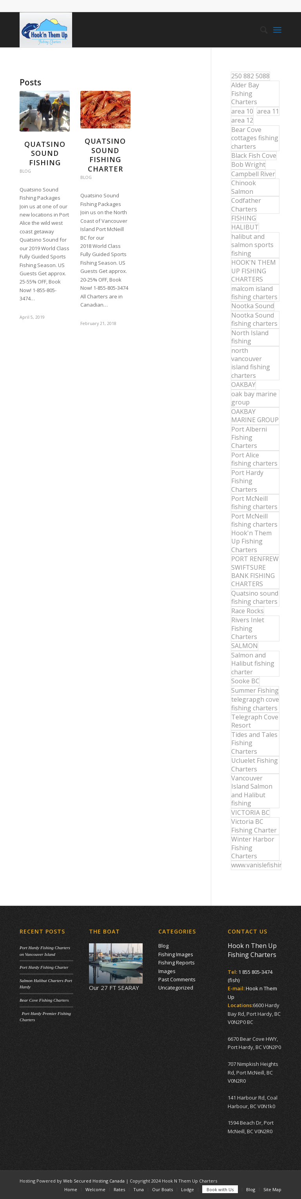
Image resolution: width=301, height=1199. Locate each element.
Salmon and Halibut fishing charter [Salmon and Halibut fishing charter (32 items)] (252, 663)
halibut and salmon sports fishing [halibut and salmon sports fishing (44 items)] (252, 245)
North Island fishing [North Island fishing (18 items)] (249, 337)
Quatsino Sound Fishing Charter (105, 154)
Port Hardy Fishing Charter (44, 967)
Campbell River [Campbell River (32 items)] (253, 174)
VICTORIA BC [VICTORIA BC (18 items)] (250, 812)
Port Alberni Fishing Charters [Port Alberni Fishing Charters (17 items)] (249, 437)
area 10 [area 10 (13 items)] (242, 111)
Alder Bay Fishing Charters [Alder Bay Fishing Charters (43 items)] (245, 93)
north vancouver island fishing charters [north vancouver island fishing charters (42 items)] (250, 363)
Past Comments (177, 979)
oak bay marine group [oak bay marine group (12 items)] (254, 398)
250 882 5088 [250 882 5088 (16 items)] (250, 76)
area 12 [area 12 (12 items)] (242, 120)
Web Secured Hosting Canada (94, 1181)
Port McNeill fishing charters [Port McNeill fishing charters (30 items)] (254, 502)
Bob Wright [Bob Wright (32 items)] (248, 164)
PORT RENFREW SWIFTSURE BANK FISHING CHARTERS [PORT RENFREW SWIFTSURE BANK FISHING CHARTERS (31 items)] (255, 571)
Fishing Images (175, 954)
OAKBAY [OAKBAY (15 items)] (243, 384)
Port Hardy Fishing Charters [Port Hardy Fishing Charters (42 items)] (247, 481)
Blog (25, 171)
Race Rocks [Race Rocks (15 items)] (247, 611)
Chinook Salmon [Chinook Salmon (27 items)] (243, 187)
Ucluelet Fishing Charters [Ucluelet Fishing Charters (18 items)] (254, 764)
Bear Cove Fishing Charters (44, 1000)
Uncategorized (175, 987)
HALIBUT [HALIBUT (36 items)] (245, 227)
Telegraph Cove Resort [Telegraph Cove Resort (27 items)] (254, 721)
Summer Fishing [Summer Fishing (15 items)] (255, 690)
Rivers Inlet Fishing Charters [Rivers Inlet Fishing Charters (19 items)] (247, 628)
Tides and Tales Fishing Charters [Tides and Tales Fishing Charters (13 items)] (254, 743)
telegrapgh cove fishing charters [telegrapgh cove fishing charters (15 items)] (255, 703)
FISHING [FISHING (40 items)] (243, 218)
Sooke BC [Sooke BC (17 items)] (245, 681)
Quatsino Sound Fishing (44, 153)
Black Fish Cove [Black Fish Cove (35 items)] (253, 155)
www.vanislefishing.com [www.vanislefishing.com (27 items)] (256, 865)
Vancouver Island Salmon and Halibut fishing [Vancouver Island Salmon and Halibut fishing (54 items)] (251, 790)
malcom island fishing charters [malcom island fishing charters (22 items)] (254, 292)
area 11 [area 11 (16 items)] (268, 111)
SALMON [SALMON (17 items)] (244, 645)
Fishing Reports (176, 962)
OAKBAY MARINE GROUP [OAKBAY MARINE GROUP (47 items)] (255, 415)
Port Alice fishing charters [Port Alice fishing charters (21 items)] (254, 459)
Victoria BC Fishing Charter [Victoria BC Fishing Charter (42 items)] (254, 825)
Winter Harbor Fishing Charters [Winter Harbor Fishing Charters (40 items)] (252, 847)
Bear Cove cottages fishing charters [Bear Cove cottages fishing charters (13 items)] (254, 138)
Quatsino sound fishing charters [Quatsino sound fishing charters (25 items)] (254, 597)
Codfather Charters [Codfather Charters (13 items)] (246, 204)
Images (167, 971)
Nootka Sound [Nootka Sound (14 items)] (252, 306)
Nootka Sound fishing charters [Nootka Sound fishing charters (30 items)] (254, 319)
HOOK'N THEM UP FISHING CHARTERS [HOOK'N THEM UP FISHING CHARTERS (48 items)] (253, 270)
